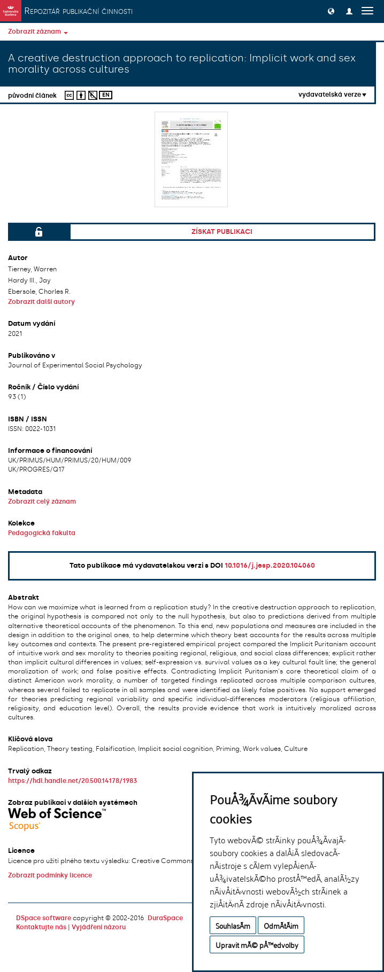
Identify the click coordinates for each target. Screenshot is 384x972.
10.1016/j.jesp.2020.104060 (270, 565)
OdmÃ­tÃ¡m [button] (281, 925)
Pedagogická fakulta (41, 533)
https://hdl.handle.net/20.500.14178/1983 (72, 781)
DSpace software (43, 918)
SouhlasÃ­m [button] (233, 925)
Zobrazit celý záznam (42, 501)
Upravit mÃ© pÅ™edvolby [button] (257, 944)
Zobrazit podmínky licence (50, 875)
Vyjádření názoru (99, 927)
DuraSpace (165, 918)
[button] (331, 10)
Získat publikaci (221, 232)
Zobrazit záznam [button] (38, 31)
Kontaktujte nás (41, 927)
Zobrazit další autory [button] (41, 301)
